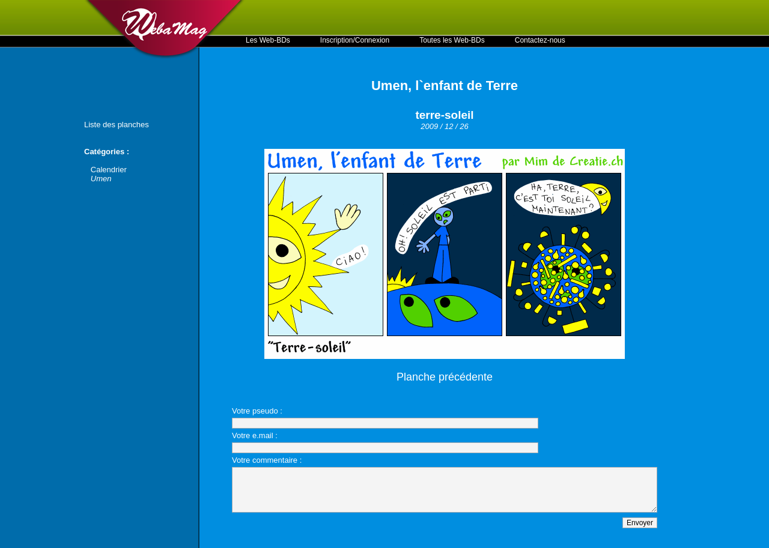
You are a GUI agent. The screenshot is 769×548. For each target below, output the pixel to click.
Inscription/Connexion (354, 40)
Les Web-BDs (268, 40)
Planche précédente (445, 377)
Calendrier (109, 169)
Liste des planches (116, 124)
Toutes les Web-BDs (452, 40)
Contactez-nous (540, 40)
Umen (101, 178)
